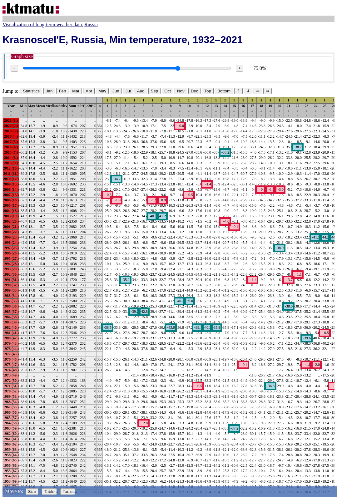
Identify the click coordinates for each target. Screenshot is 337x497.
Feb (62, 91)
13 (216, 110)
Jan (49, 91)
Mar (75, 91)
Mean (40, 110)
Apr (89, 91)
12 (207, 110)
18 (261, 110)
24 (316, 110)
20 (279, 110)
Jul (128, 91)
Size (32, 491)
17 (252, 110)
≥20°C (91, 110)
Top (207, 91)
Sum (72, 110)
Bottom (223, 91)
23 (307, 110)
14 (225, 110)
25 (325, 110)
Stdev (62, 110)
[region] (168, 296)
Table (49, 491)
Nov (181, 91)
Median (52, 110)
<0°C (81, 110)
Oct (167, 91)
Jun (115, 91)
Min (23, 110)
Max (31, 110)
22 (298, 110)
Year (11, 110)
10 (189, 110)
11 (198, 110)
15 (234, 110)
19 (270, 110)
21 (288, 110)
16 (243, 110)
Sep (154, 91)
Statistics (31, 91)
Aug (141, 91)
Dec (194, 91)
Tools (67, 491)
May (102, 91)
